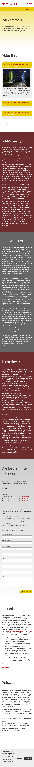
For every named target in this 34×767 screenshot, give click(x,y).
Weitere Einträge (7, 124)
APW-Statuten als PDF (8, 667)
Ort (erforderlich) (5, 558)
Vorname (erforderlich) (7, 534)
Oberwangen (20, 631)
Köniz (9, 619)
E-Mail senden (25, 496)
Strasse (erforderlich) (6, 546)
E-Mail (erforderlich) (6, 570)
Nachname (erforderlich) (7, 540)
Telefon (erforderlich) (6, 564)
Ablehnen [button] (19, 758)
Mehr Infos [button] (4, 764)
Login (29, 3)
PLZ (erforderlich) (5, 552)
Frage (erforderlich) (6, 576)
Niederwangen (12, 631)
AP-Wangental (9, 4)
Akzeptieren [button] (28, 758)
